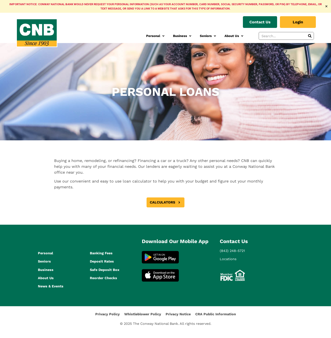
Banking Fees (101, 253)
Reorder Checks (103, 278)
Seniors (208, 36)
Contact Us (234, 241)
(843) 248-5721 (232, 251)
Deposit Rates (102, 261)
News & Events (50, 286)
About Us (233, 36)
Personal (155, 36)
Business (182, 36)
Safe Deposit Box (104, 270)
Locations (228, 259)
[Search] (310, 36)
